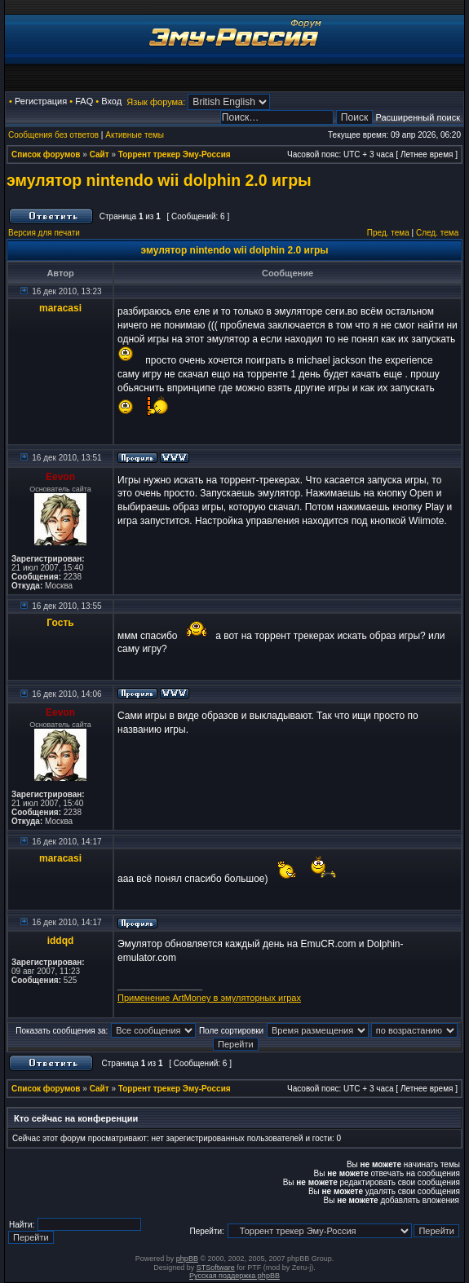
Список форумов (46, 154)
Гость (59, 622)
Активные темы (134, 134)
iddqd (60, 940)
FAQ (84, 101)
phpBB (187, 1258)
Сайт (99, 154)
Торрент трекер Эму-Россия (174, 154)
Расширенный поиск (417, 117)
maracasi (60, 308)
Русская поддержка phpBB (234, 1276)
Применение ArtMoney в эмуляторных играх (209, 998)
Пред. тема (388, 232)
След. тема (437, 232)
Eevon (60, 477)
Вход (111, 101)
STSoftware (216, 1267)
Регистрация (41, 101)
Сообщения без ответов (53, 134)
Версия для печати (44, 232)
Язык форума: (155, 102)
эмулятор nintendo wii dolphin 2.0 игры (159, 180)
